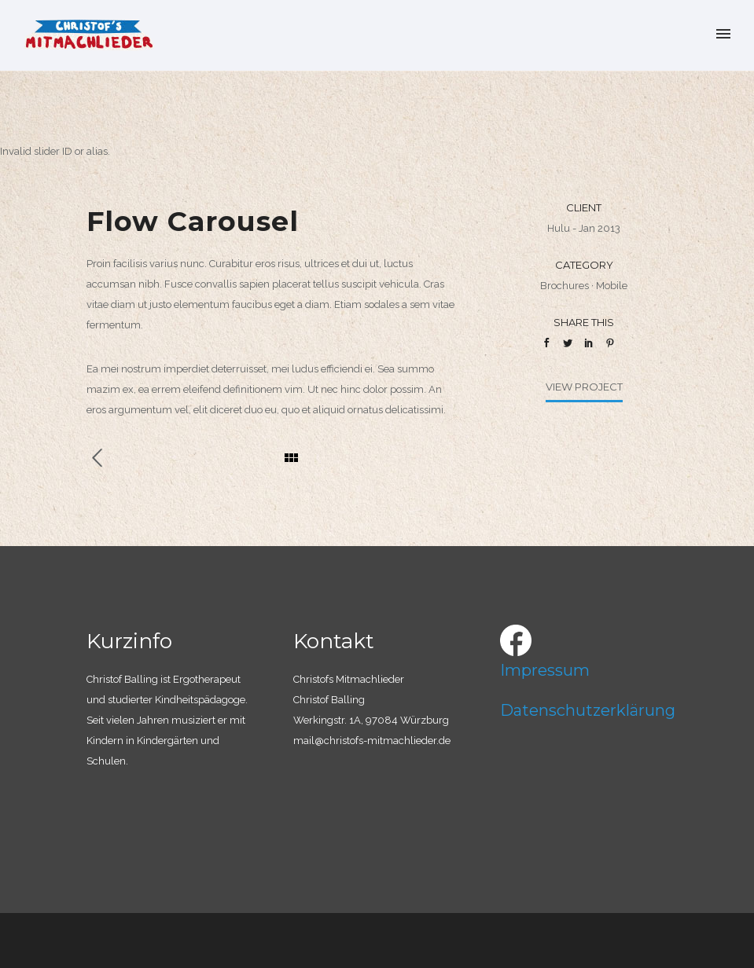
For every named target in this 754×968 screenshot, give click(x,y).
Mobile (611, 286)
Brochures (564, 286)
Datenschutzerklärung (587, 710)
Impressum (545, 670)
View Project (584, 386)
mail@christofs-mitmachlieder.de (372, 740)
